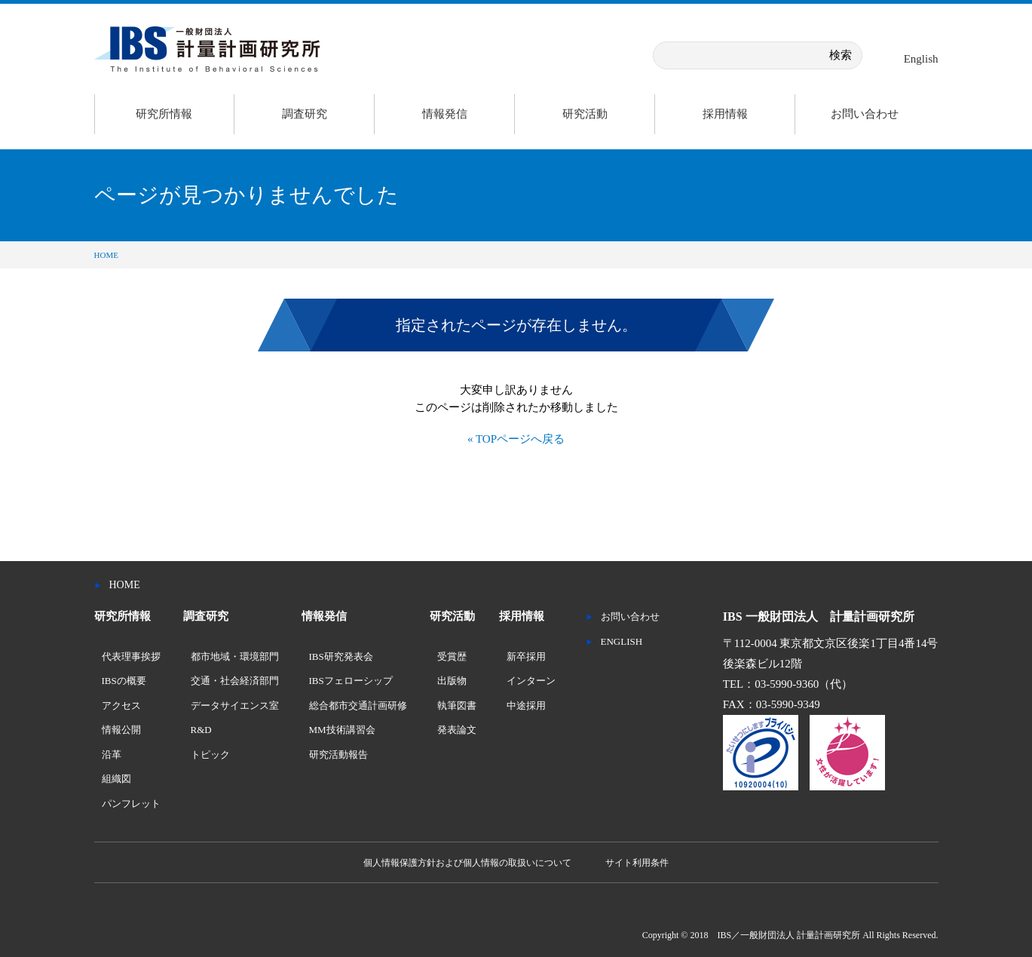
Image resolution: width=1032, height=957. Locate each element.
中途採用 (526, 705)
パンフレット (131, 803)
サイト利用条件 (637, 862)
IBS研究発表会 (341, 656)
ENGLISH (622, 641)
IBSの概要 (124, 680)
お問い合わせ (865, 114)
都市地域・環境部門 (235, 656)
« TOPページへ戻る (516, 439)
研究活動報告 (338, 754)
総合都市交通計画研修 (358, 705)
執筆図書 (456, 705)
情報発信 (444, 114)
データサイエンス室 (235, 705)
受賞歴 (452, 656)
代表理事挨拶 (131, 656)
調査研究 (304, 114)
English (921, 59)
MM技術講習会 (342, 729)
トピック (210, 754)
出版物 (452, 680)
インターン (531, 680)
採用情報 (725, 114)
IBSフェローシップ (351, 680)
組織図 (116, 778)
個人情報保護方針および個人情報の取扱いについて (467, 862)
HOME (106, 254)
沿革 (111, 754)
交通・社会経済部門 (235, 680)
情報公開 (121, 729)
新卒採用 (526, 656)
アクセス (121, 705)
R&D (201, 729)
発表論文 (456, 729)
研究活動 (585, 114)
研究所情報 (164, 114)
